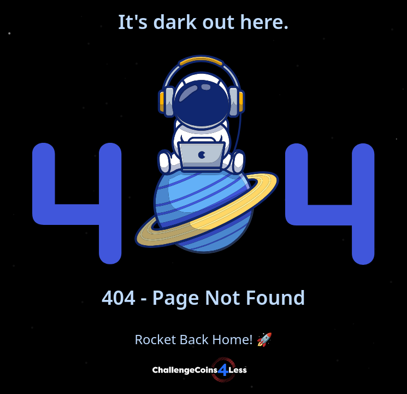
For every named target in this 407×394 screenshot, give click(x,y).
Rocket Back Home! (203, 339)
